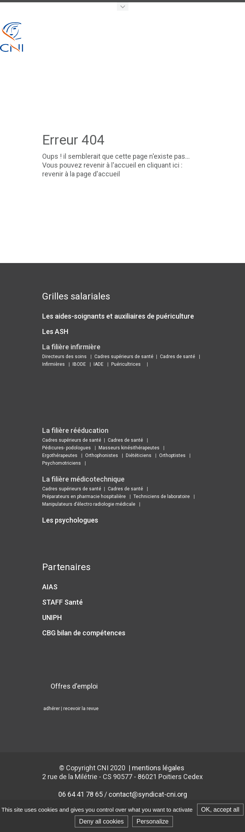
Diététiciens (138, 455)
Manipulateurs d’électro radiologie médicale (88, 504)
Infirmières (53, 364)
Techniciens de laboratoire (161, 496)
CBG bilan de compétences (83, 633)
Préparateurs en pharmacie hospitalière (84, 496)
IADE (99, 364)
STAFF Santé (62, 602)
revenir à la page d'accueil (81, 174)
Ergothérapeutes (59, 455)
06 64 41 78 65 (80, 794)
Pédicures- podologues (66, 448)
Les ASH (55, 331)
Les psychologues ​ (71, 520)
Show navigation (237, 30)
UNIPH (52, 617)
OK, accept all (220, 809)
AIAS (50, 587)
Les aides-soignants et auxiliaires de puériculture (118, 316)
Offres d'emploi (74, 686)
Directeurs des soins (64, 356)
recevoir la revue (81, 708)
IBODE (79, 364)
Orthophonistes (101, 455)
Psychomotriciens (61, 463)
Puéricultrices (126, 364)
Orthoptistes (172, 455)
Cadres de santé (177, 356)
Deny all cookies (101, 821)
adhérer (51, 708)
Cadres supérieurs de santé (123, 356)
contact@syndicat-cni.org (148, 794)
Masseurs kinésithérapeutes (129, 448)
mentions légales (158, 768)
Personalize (152, 821)
